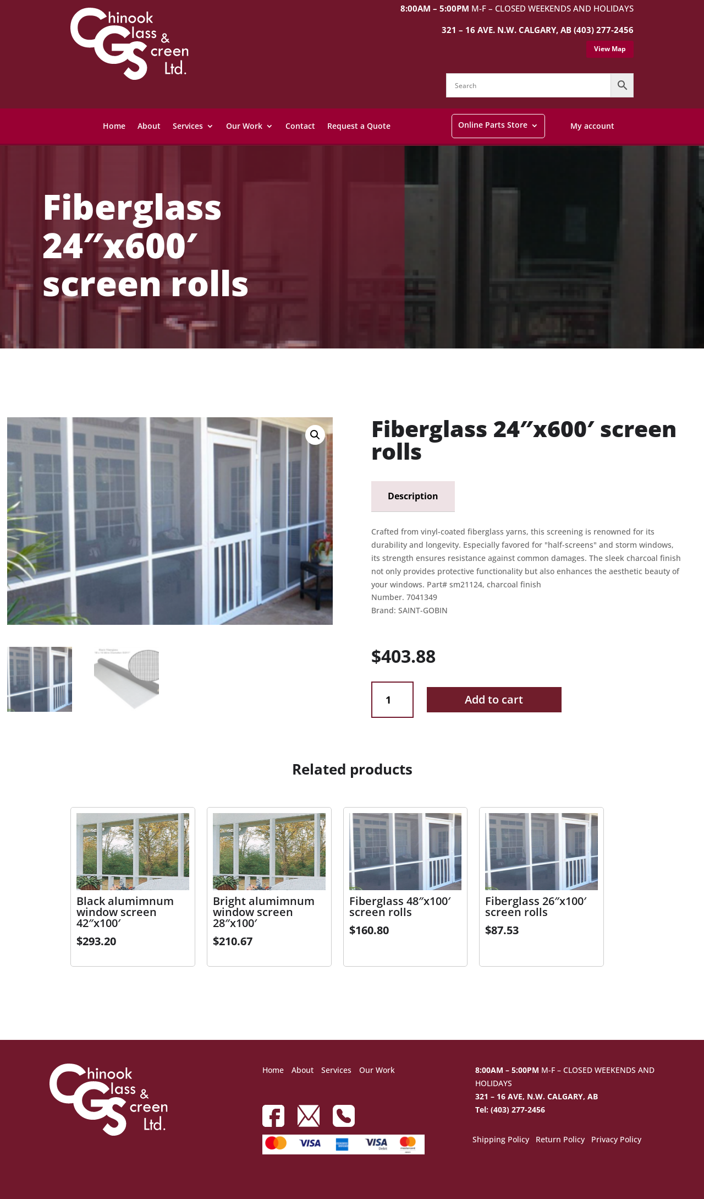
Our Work (244, 126)
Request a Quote (359, 126)
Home (114, 126)
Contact (300, 126)
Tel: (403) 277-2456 (510, 1109)
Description (413, 496)
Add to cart (494, 699)
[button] (315, 435)
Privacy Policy (616, 1140)
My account (592, 126)
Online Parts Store (492, 124)
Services (188, 126)
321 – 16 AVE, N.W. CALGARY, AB (536, 1096)
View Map (610, 48)
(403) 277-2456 (604, 29)
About (149, 126)
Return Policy (560, 1140)
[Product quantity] (392, 700)
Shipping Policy (500, 1140)
